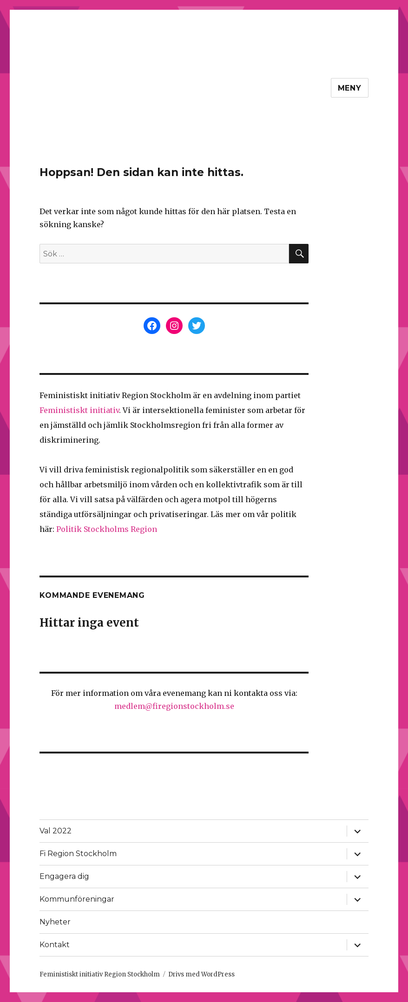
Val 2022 (55, 830)
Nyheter (55, 921)
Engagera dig (64, 876)
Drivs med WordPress (201, 974)
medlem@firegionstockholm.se (174, 706)
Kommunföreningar (76, 899)
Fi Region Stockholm (78, 853)
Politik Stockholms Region (106, 529)
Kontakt (54, 944)
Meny (350, 88)
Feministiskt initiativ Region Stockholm (99, 974)
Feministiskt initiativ (79, 410)
